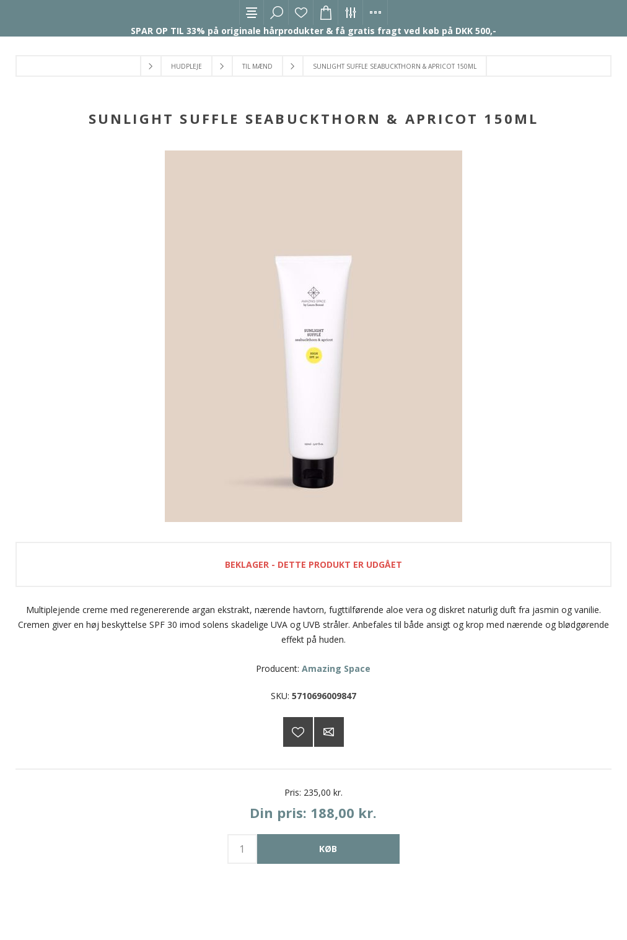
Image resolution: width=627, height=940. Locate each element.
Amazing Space (336, 668)
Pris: (292, 792)
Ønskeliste (301, 12)
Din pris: (278, 812)
